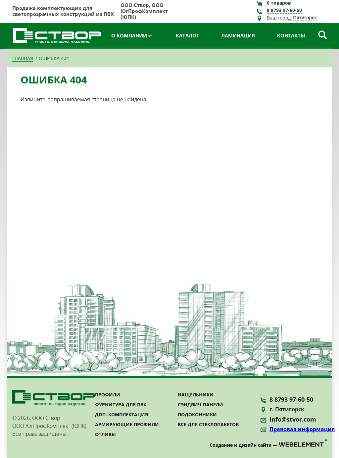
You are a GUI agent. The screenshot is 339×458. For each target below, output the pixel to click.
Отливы (105, 434)
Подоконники (197, 414)
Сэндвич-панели (200, 404)
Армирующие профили (127, 424)
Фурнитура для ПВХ (120, 404)
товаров (279, 3)
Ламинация (238, 35)
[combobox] (309, 18)
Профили (107, 394)
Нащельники (196, 394)
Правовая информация (302, 429)
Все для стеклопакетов (208, 424)
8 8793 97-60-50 (284, 10)
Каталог (187, 35)
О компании (129, 35)
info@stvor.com (292, 419)
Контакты (291, 35)
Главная (22, 58)
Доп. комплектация (121, 414)
